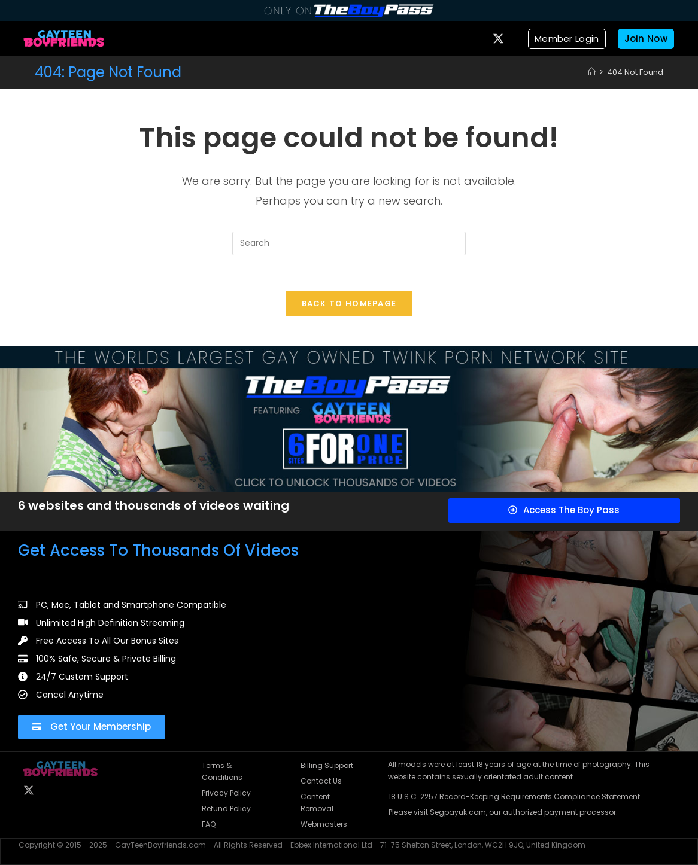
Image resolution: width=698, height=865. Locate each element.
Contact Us (321, 781)
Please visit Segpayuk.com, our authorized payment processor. (503, 812)
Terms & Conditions (222, 771)
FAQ (209, 824)
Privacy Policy (226, 793)
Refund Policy (226, 808)
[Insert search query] (349, 243)
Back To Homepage (349, 303)
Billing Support (327, 765)
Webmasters (324, 824)
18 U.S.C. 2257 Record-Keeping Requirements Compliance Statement (514, 796)
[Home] (592, 72)
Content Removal (317, 802)
